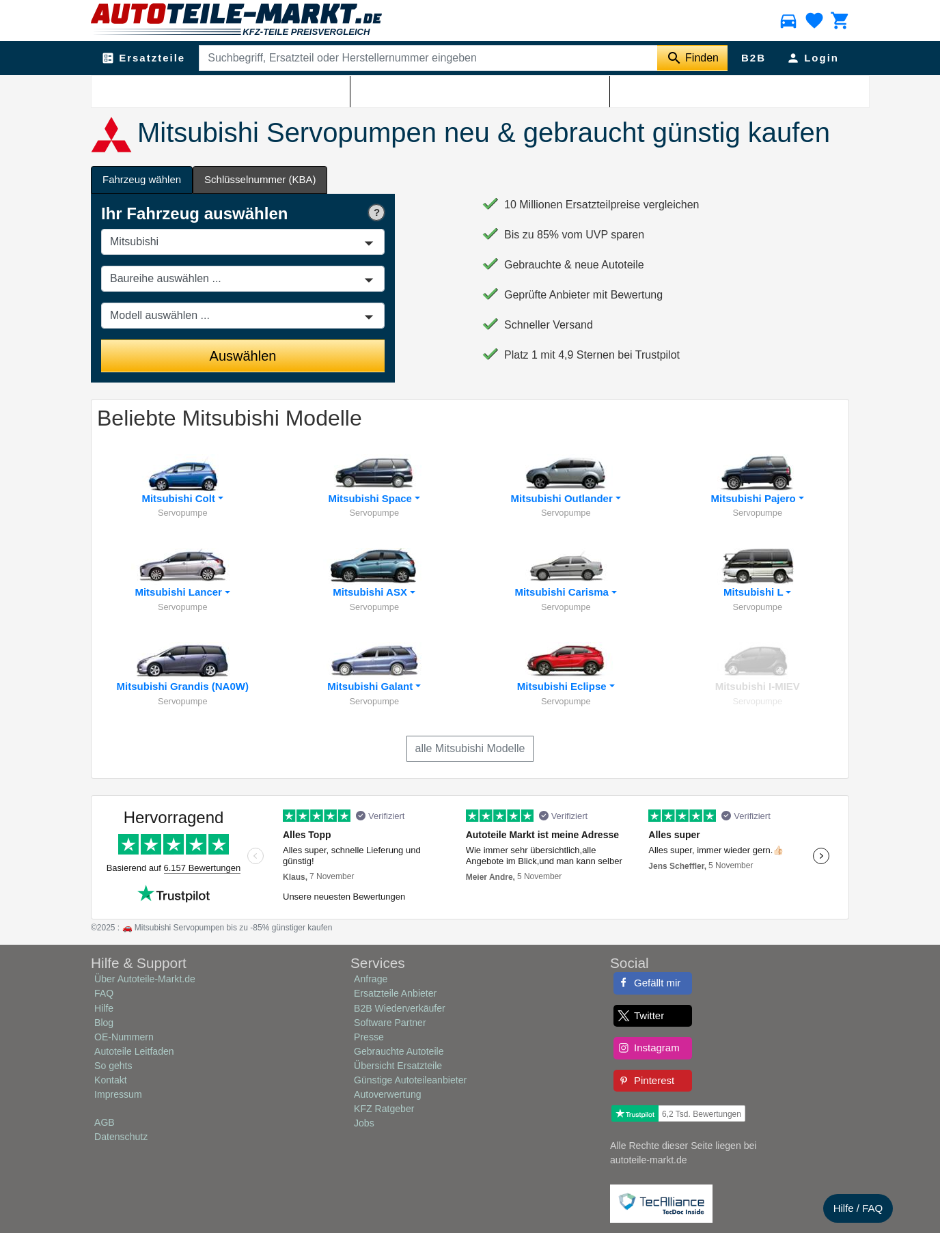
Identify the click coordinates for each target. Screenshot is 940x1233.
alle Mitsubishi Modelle (470, 748)
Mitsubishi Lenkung (269, 89)
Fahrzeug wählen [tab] (141, 179)
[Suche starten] (692, 58)
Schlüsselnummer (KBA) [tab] (260, 179)
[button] (182, 487)
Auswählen (243, 355)
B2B (753, 58)
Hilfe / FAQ (858, 1208)
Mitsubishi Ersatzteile (183, 89)
